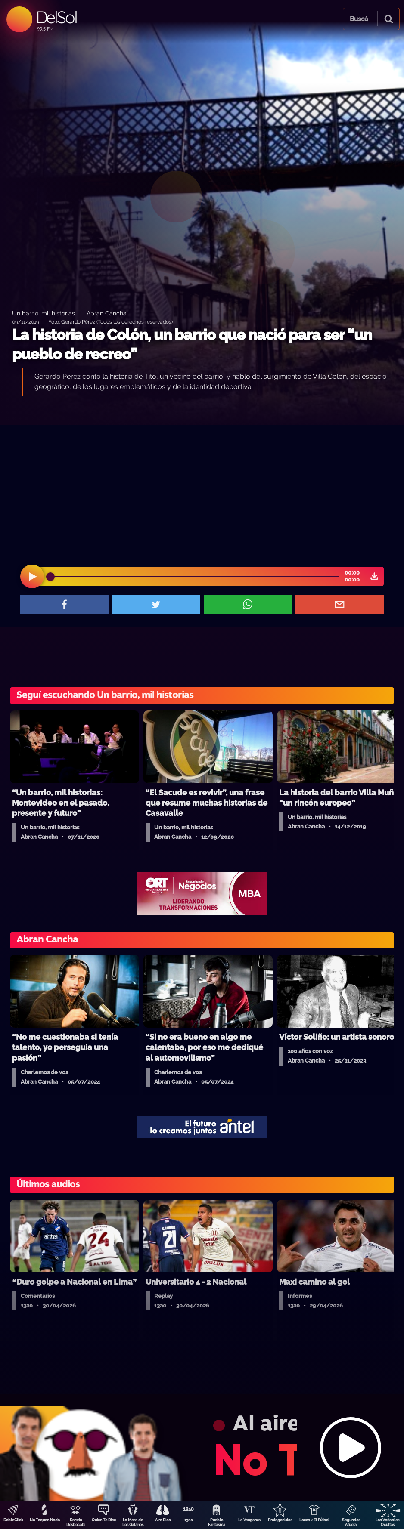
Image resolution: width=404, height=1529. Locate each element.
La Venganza (249, 1520)
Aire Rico (163, 1520)
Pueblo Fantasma (216, 1522)
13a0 (188, 1520)
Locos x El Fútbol (314, 1520)
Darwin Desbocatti (75, 1522)
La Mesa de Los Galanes (132, 1522)
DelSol (56, 17)
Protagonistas (280, 1520)
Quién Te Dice (104, 1520)
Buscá (359, 19)
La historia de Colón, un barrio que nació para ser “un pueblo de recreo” (192, 344)
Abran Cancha (107, 313)
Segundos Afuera (351, 1522)
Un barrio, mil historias (43, 313)
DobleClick (13, 1520)
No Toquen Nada (45, 1520)
